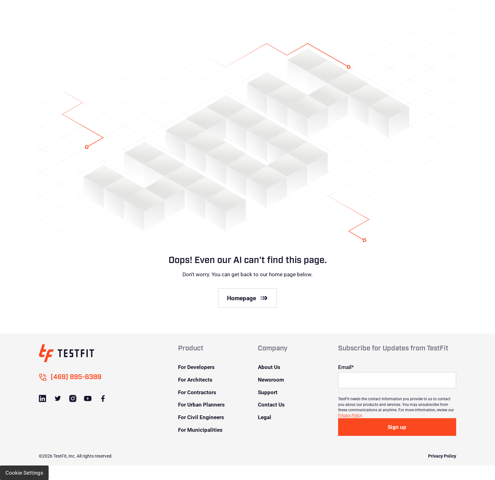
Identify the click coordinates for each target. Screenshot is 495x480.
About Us (269, 367)
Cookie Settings (24, 472)
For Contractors (197, 392)
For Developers (196, 367)
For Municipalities (200, 429)
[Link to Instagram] (72, 398)
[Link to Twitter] (57, 398)
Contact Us (271, 404)
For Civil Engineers (201, 417)
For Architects (195, 379)
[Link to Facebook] (102, 398)
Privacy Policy (350, 415)
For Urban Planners (201, 404)
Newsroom (271, 379)
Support (267, 392)
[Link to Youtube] (87, 398)
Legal (264, 417)
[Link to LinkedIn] (42, 398)
